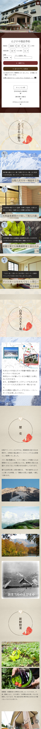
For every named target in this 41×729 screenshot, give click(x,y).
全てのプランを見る (20, 69)
